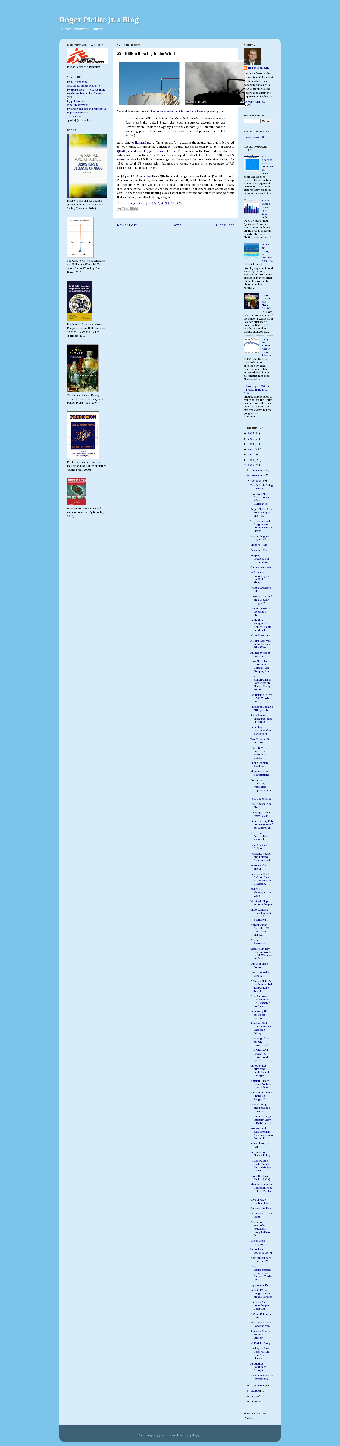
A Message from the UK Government (259, 1042)
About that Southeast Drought (258, 1367)
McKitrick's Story (260, 1343)
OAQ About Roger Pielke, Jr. (83, 85)
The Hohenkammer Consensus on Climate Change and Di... (261, 683)
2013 (251, 444)
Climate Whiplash (260, 567)
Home (176, 225)
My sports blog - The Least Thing (86, 89)
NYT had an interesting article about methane (173, 111)
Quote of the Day (260, 1208)
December (257, 470)
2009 (251, 465)
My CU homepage (77, 82)
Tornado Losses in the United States (260, 611)
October (256, 480)
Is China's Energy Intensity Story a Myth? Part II (260, 1120)
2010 (251, 460)
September (258, 1385)
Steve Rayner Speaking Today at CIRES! (261, 718)
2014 (251, 438)
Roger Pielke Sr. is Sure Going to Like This (261, 512)
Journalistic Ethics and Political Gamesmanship (260, 857)
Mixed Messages (260, 635)
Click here (250, 1418)
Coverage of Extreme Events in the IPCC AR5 (257, 389)
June (254, 1401)
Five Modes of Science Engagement (267, 163)
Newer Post (127, 225)
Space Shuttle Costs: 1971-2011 (266, 207)
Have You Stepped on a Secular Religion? (261, 600)
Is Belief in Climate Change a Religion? (261, 1096)
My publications (76, 101)
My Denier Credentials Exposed (258, 836)
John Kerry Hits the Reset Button (259, 1014)
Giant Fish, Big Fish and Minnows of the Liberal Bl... (261, 824)
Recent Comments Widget (255, 137)
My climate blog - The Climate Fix (86, 93)
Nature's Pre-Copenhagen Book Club (259, 1305)
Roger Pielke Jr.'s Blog (99, 20)
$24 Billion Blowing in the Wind (260, 892)
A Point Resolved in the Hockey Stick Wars (260, 644)
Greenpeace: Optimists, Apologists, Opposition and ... (261, 787)
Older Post (225, 225)
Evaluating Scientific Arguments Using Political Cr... (260, 1229)
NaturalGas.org (145, 142)
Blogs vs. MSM (258, 544)
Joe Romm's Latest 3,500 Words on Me (261, 698)
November (257, 475)
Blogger (196, 1435)
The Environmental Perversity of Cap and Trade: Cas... (261, 1273)
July (253, 1396)
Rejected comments (78, 112)
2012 (251, 449)
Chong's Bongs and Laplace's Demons (260, 1108)
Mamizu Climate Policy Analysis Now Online (260, 1084)
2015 (251, 433)
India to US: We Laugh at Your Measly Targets (261, 1293)
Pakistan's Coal (259, 550)
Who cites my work (78, 105)
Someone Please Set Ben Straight (260, 1334)
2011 (251, 454)
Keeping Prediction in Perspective (259, 558)
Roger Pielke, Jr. (139, 203)
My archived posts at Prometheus (86, 109)
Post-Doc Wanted (260, 798)
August (255, 1391)
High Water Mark (260, 1285)
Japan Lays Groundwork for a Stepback (261, 730)
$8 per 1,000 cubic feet (136, 176)
